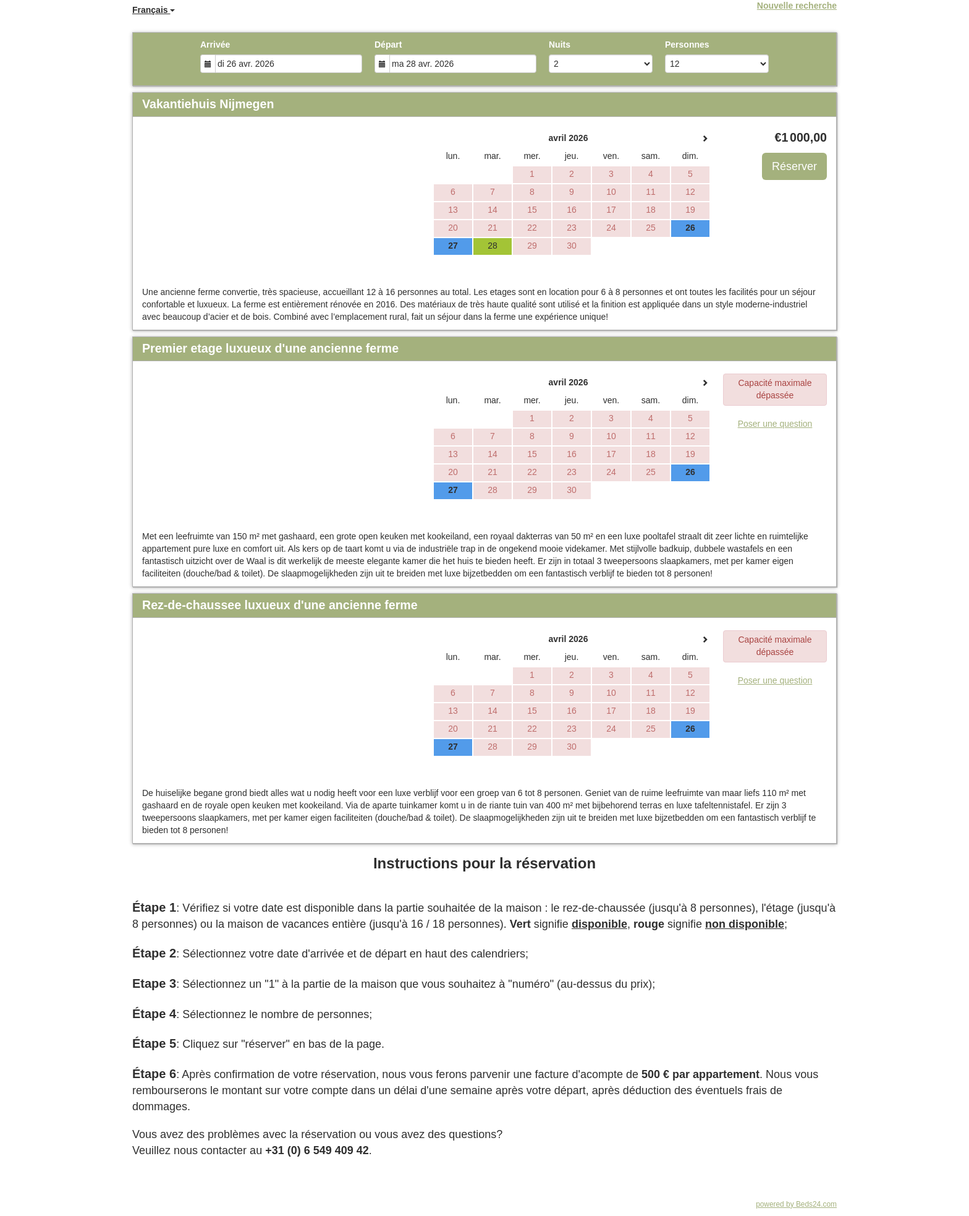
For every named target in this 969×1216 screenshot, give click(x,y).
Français (153, 10)
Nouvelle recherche (797, 6)
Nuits (559, 44)
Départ (388, 44)
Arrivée (215, 44)
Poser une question (775, 424)
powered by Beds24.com (796, 1204)
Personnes (687, 44)
